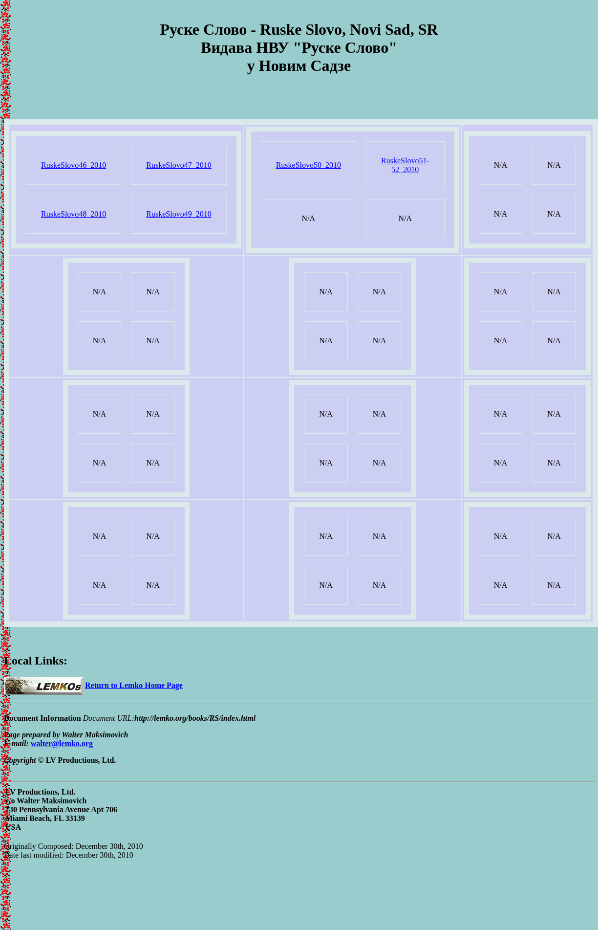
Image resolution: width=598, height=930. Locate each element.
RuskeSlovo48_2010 (73, 214)
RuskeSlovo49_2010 (178, 214)
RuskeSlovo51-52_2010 (405, 165)
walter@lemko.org (62, 743)
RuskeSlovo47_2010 (178, 165)
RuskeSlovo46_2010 (73, 165)
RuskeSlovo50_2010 (308, 165)
